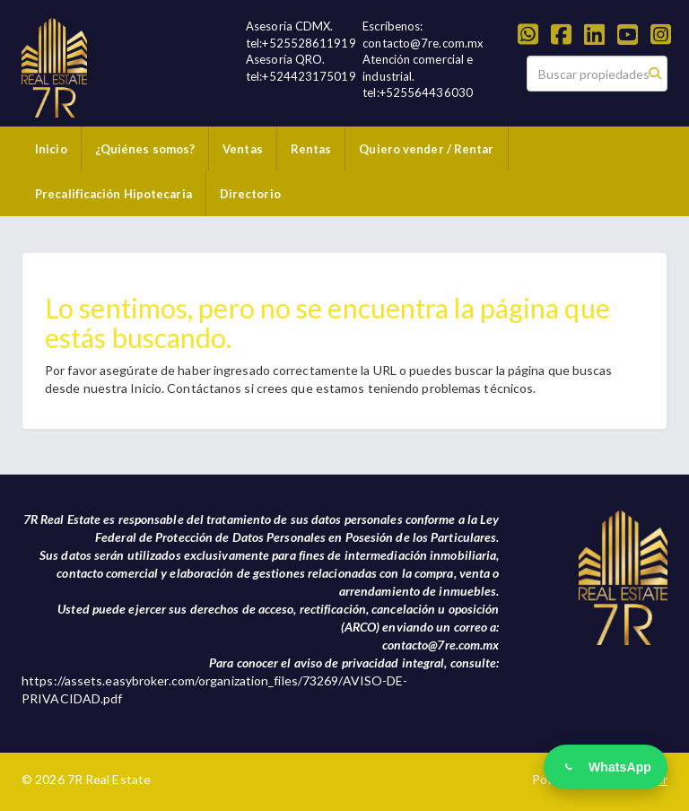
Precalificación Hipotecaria (113, 194)
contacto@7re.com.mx (423, 43)
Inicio (51, 149)
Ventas (242, 149)
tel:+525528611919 (301, 43)
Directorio (250, 194)
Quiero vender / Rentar (426, 149)
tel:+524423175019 (301, 76)
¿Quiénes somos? (145, 149)
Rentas (311, 149)
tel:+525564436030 (417, 92)
